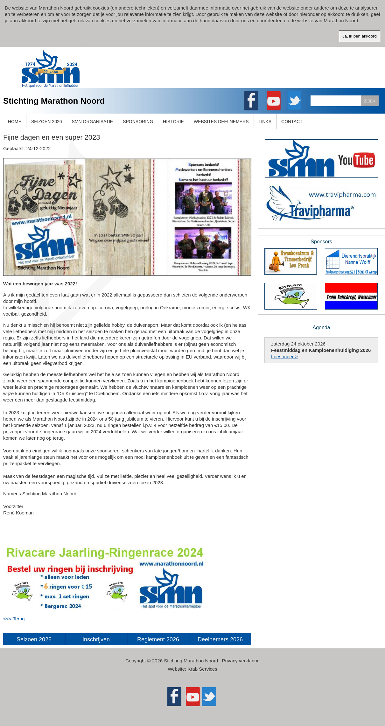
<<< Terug (14, 618)
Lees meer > (284, 356)
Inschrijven (96, 639)
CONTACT (292, 121)
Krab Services (202, 669)
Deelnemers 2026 (220, 639)
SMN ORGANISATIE (92, 121)
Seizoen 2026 (34, 639)
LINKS (265, 121)
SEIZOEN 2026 (46, 121)
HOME (14, 121)
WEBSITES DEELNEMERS (221, 121)
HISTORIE (173, 121)
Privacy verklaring (241, 660)
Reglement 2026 (158, 639)
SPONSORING (138, 121)
